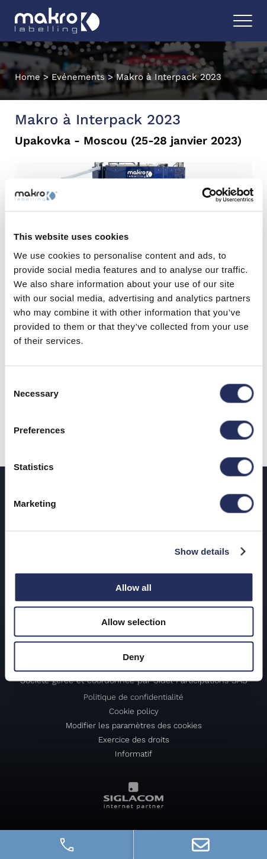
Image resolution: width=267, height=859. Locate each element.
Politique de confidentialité (133, 697)
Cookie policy (134, 711)
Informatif (133, 753)
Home (27, 77)
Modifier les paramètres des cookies (134, 725)
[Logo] (59, 21)
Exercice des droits (133, 739)
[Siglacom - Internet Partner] (133, 806)
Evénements (78, 77)
